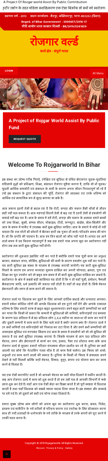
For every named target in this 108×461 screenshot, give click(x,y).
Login (9, 71)
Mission (40, 448)
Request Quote (25, 139)
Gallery (69, 448)
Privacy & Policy (54, 448)
